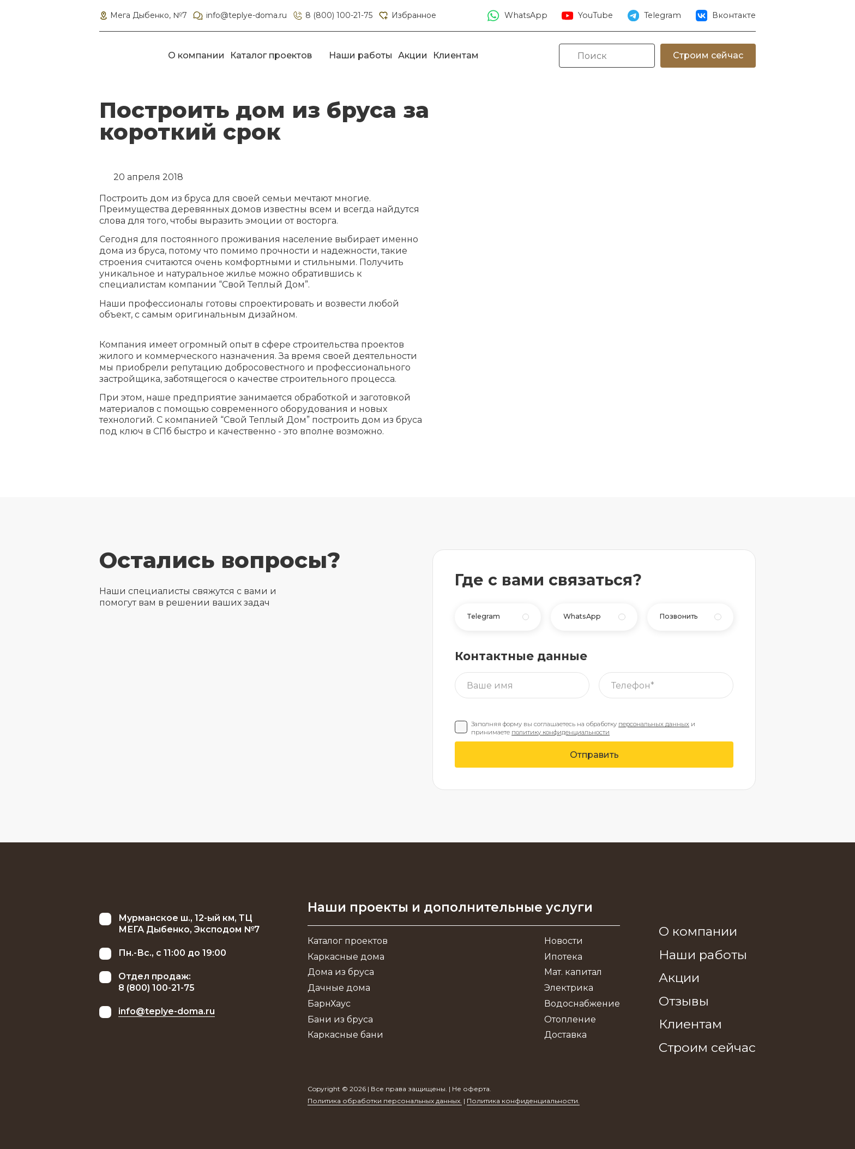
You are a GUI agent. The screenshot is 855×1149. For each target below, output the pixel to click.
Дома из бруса (341, 972)
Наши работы (361, 55)
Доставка (565, 1035)
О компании (196, 55)
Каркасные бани (345, 1035)
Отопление (570, 1019)
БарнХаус (329, 1003)
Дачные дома (339, 988)
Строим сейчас (708, 55)
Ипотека (563, 956)
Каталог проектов (271, 55)
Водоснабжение (582, 1003)
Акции (413, 55)
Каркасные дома (346, 956)
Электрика (568, 988)
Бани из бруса (340, 1019)
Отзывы (684, 1001)
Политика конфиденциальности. (523, 1101)
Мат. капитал (573, 972)
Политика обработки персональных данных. (385, 1101)
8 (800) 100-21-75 (332, 15)
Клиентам (456, 55)
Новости (563, 941)
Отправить (594, 755)
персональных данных (653, 724)
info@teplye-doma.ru (239, 15)
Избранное (407, 15)
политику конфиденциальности (560, 732)
